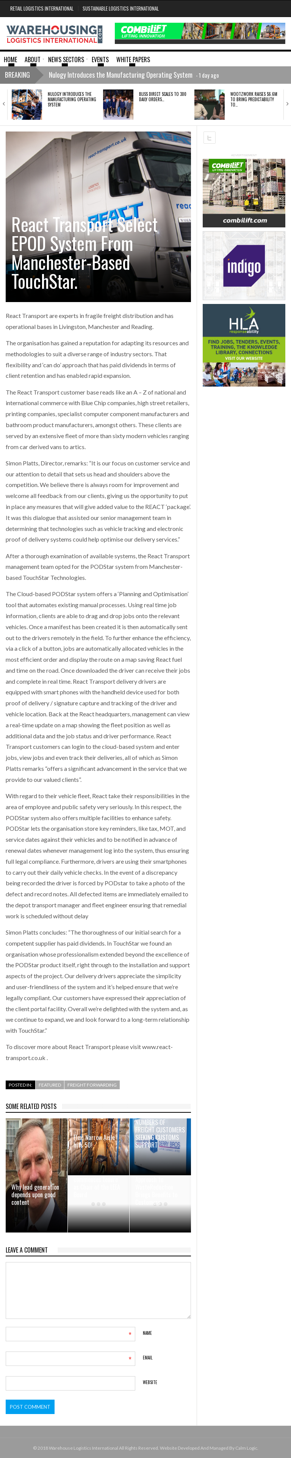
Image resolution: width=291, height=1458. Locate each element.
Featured (50, 1085)
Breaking (17, 75)
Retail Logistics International (42, 8)
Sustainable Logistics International (121, 8)
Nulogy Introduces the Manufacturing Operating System (72, 99)
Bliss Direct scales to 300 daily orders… (162, 96)
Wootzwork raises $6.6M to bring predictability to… (253, 99)
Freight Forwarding (92, 1085)
